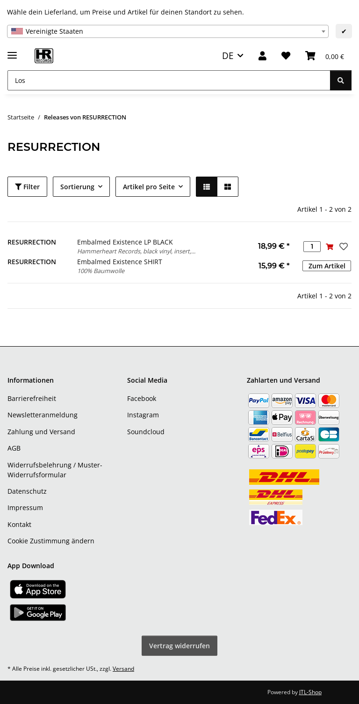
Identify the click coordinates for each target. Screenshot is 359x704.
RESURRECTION (31, 241)
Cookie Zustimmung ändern (50, 540)
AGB (14, 448)
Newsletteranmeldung (42, 414)
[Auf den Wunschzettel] (343, 246)
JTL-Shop (310, 692)
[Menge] (312, 247)
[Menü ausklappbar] (12, 51)
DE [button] (228, 55)
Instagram (143, 414)
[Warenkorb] (325, 56)
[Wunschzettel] (286, 56)
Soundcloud (146, 431)
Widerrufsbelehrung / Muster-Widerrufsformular (54, 469)
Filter (27, 186)
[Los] (168, 80)
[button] (262, 56)
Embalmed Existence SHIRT (119, 261)
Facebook (141, 398)
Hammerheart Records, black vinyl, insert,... (136, 251)
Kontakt (19, 524)
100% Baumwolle (100, 271)
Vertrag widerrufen (179, 645)
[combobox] (168, 31)
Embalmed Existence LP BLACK (125, 241)
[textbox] (167, 31)
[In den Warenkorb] (329, 246)
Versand (123, 669)
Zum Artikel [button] (327, 265)
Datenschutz (27, 491)
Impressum (25, 507)
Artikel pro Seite (149, 186)
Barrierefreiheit (31, 398)
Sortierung (77, 186)
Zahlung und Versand (41, 431)
